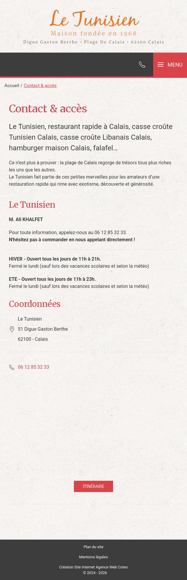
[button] (170, 64)
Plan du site (94, 547)
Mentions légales (93, 557)
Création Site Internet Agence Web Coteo (93, 567)
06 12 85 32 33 (33, 367)
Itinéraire (93, 486)
